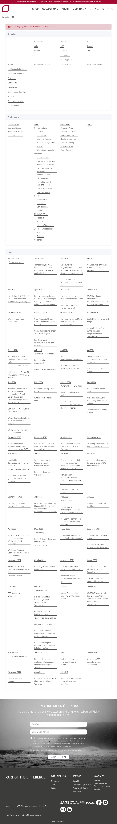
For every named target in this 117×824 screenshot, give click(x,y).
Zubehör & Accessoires (43, 229)
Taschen (40, 232)
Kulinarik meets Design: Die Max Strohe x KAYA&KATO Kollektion (19, 375)
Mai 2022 (90, 497)
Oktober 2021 (39, 560)
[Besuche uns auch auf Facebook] (99, 803)
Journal (90, 46)
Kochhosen (41, 203)
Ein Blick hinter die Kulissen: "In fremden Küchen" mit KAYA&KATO (18, 446)
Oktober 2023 (66, 437)
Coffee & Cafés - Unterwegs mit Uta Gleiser (45, 540)
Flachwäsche (65, 64)
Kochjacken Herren (15, 132)
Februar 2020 (92, 653)
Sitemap (63, 51)
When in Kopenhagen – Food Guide (17, 320)
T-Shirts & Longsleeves (46, 143)
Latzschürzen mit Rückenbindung (44, 183)
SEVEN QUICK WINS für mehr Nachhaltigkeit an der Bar (19, 569)
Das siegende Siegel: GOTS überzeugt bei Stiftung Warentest (45, 681)
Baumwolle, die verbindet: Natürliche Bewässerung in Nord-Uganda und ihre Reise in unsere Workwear (45, 300)
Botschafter (12, 83)
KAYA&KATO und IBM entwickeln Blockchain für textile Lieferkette (44, 633)
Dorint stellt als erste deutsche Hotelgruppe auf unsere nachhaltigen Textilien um (44, 663)
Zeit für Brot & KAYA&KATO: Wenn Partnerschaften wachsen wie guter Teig (19, 299)
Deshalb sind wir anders (44, 354)
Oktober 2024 (66, 312)
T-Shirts (40, 221)
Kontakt (11, 64)
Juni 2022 (64, 497)
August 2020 (13, 653)
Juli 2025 (64, 258)
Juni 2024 (64, 350)
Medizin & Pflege (41, 214)
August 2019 (39, 672)
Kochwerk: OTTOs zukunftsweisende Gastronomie (94, 662)
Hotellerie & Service (68, 139)
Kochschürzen (42, 157)
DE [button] (91, 8)
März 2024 (38, 382)
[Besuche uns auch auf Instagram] (63, 810)
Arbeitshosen (42, 199)
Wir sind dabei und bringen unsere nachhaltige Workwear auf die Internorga (18, 539)
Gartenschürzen (14, 128)
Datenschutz (65, 41)
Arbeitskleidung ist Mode (19, 469)
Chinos (40, 210)
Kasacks (40, 218)
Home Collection (43, 192)
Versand (38, 815)
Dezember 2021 (93, 529)
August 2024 (13, 350)
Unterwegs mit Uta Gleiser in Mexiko (97, 536)
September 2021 (67, 560)
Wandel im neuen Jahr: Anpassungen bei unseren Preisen (97, 400)
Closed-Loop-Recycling (17, 92)
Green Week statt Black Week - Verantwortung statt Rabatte (45, 322)
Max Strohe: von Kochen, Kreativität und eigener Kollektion (70, 446)
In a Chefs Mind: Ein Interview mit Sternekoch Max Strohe (44, 343)
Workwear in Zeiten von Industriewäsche (17, 431)
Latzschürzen (42, 178)
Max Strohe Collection (69, 135)
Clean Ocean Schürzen (46, 188)
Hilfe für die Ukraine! (43, 545)
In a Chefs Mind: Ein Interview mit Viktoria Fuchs (71, 297)
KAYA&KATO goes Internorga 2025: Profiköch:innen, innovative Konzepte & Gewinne (97, 300)
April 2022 (12, 529)
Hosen (36, 196)
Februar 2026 (13, 258)
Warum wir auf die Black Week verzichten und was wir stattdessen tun (44, 446)
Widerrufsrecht (66, 60)
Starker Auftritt (41, 590)
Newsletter (38, 41)
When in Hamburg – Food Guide (44, 390)
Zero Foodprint (41, 533)
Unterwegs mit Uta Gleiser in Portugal (44, 567)
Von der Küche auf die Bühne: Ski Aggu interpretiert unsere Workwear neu (95, 332)
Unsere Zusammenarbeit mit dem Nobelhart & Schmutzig (97, 569)
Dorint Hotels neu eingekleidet (41, 361)
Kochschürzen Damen (46, 161)
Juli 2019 (64, 672)
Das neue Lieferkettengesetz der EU (70, 357)
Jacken (40, 132)
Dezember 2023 (14, 437)
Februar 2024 (65, 382)
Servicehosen (42, 207)
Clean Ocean (65, 150)
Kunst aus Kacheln (69, 408)
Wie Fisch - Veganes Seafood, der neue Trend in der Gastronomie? (18, 553)
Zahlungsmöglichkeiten (17, 69)
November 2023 (40, 437)
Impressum (64, 55)
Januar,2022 (65, 529)
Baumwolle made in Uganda (16, 679)
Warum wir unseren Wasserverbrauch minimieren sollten (42, 463)
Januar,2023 (91, 454)
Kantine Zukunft (15, 576)
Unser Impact (66, 500)
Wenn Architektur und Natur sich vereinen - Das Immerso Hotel (71, 322)
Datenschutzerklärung (64, 746)
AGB (62, 46)
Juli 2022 (38, 497)
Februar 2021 (92, 587)
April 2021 (64, 587)
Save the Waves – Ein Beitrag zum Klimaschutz (70, 567)
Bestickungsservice (94, 64)
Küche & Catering (67, 143)
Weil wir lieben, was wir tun (45, 369)
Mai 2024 (90, 350)
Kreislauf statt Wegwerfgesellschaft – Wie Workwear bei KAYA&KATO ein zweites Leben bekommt (71, 269)
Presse (37, 51)
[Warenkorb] (112, 8)
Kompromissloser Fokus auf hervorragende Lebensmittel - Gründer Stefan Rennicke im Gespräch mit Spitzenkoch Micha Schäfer (18, 396)
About (89, 41)
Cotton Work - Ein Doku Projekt (69, 490)
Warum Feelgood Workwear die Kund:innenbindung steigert (19, 421)
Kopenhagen (66, 582)
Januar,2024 (91, 382)
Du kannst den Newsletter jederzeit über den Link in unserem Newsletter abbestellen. (56, 750)
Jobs (36, 46)
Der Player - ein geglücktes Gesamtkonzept (18, 410)
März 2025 (64, 290)
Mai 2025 (11, 290)
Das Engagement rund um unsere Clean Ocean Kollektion (70, 681)
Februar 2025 (92, 290)
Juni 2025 (90, 258)
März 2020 (64, 653)
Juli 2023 (38, 454)
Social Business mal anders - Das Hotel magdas (45, 332)
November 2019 (14, 672)
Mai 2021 (38, 587)
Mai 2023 (64, 454)
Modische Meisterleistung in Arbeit (97, 411)
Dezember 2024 (14, 312)
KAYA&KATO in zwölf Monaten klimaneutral (95, 579)
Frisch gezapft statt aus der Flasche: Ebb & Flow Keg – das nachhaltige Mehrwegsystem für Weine (45, 507)
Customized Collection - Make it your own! (70, 306)
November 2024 (40, 312)
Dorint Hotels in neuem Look (69, 393)
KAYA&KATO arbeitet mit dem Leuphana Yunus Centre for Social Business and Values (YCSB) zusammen (97, 598)
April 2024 (12, 382)
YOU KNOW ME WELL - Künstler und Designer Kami (98, 545)
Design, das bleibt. (16, 262)
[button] (98, 8)
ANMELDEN (58, 757)
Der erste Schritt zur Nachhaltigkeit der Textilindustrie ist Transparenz (42, 601)
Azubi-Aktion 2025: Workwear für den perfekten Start (71, 282)
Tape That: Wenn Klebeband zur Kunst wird (70, 402)
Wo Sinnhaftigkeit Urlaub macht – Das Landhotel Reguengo (97, 267)
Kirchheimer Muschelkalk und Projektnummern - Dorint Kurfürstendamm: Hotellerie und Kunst (70, 464)
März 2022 (38, 529)
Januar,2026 (39, 258)
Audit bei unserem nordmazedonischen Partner (68, 662)
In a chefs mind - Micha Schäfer (96, 369)
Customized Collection (69, 132)
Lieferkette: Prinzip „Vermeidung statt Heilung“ (71, 577)
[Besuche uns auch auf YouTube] (105, 803)
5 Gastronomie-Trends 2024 (96, 390)
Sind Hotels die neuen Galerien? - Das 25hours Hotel (17, 359)
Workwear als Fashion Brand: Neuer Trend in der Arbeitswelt (97, 359)
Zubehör (40, 236)
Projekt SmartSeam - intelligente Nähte (42, 612)
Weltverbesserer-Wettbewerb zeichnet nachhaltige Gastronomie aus (70, 479)
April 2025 (38, 290)
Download (12, 78)
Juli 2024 (38, 350)
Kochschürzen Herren (45, 165)
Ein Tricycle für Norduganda (45, 624)
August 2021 (92, 560)
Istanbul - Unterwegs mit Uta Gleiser (96, 504)
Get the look (13, 87)
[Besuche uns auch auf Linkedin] (69, 810)
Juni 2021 (12, 587)
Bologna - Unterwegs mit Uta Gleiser (44, 473)
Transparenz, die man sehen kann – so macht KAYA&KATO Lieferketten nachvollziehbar (44, 269)
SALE (90, 124)
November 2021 (14, 560)
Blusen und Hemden (42, 64)
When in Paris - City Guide (71, 386)
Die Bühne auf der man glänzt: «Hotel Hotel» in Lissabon (17, 478)
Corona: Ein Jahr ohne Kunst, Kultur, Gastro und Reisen (70, 596)
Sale (88, 51)
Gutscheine (38, 240)
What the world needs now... (43, 399)
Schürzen (38, 154)
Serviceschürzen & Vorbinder (44, 169)
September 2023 (93, 437)
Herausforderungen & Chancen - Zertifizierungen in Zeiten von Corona (44, 645)
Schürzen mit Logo (15, 135)
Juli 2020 (38, 653)
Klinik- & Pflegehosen (45, 225)
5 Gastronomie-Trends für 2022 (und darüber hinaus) (71, 536)
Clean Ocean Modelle (45, 150)
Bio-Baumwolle (66, 146)
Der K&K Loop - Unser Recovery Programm (16, 504)
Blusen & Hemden (44, 139)
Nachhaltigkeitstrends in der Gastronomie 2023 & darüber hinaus (96, 463)
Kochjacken (41, 135)
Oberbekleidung (40, 128)
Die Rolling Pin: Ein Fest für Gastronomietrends (97, 445)
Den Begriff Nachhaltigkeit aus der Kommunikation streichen (70, 521)
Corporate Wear (66, 128)
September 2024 (93, 312)
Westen (40, 146)
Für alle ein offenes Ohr (18, 656)
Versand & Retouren (16, 74)
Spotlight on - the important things (98, 320)
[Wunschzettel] (107, 8)
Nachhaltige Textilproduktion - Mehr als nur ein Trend (18, 463)
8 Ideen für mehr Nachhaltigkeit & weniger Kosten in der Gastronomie (71, 510)
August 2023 (13, 454)
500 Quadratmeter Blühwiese (15, 594)
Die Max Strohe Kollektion (19, 366)
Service (11, 96)
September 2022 (15, 497)
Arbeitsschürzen (43, 175)
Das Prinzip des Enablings (45, 618)
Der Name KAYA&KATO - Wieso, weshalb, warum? (70, 367)
